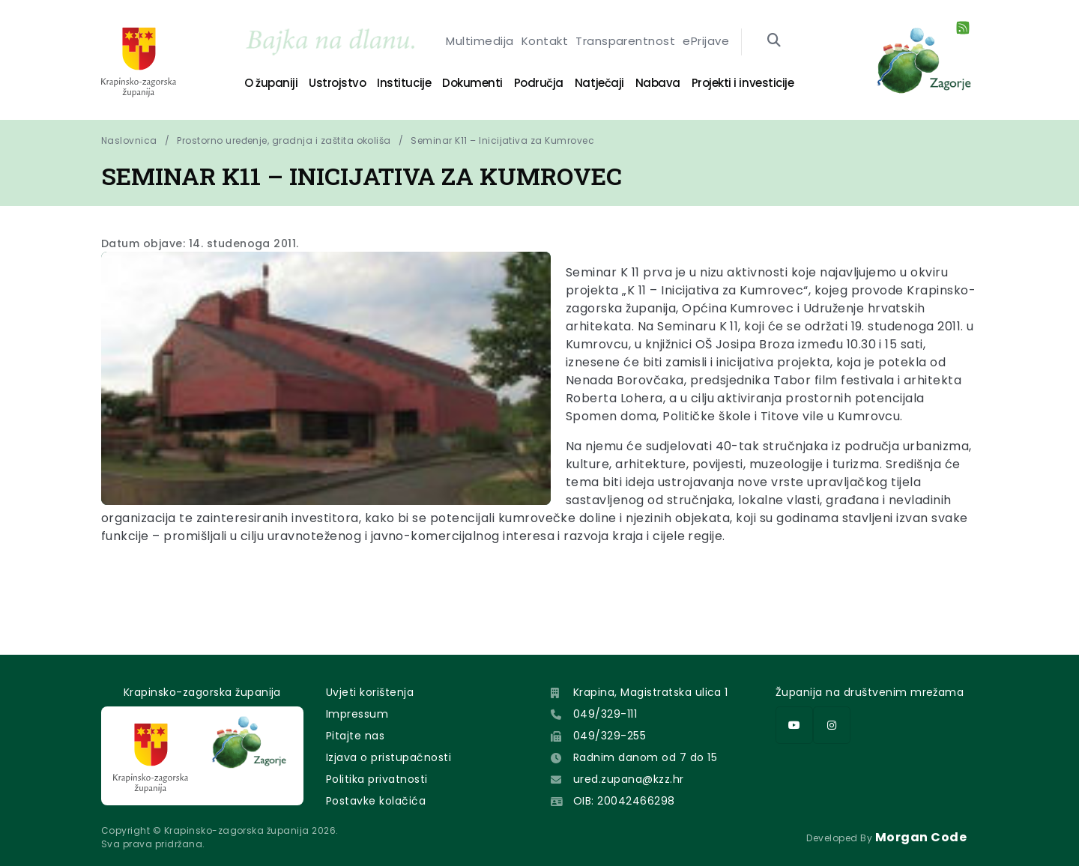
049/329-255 (609, 735)
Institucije (404, 83)
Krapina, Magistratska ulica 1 (650, 692)
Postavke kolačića (376, 800)
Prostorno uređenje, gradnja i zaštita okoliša (284, 140)
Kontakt (545, 42)
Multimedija (479, 42)
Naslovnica (129, 140)
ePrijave (706, 42)
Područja (538, 83)
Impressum (357, 713)
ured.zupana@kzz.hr (628, 779)
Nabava (657, 83)
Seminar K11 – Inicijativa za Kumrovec (502, 140)
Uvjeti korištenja (370, 692)
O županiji (270, 83)
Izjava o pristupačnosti (388, 757)
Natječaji (599, 83)
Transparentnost (625, 42)
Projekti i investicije (743, 83)
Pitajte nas (355, 735)
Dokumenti (472, 83)
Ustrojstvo (337, 83)
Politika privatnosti (377, 779)
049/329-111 (605, 713)
